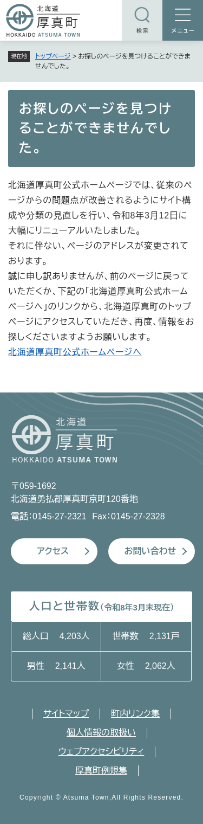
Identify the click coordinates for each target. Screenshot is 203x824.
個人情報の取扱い (101, 732)
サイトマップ (66, 713)
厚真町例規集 (101, 770)
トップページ (53, 56)
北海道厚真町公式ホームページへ (75, 352)
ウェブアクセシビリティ (101, 751)
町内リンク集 (135, 713)
